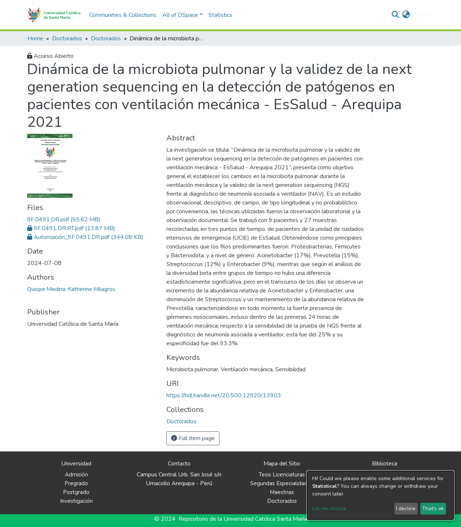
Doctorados (67, 38)
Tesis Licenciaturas (282, 474)
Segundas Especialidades (281, 483)
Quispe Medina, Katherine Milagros (71, 289)
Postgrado (76, 492)
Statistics (220, 15)
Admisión (76, 474)
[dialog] (380, 495)
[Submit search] (395, 15)
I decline (406, 508)
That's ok (433, 508)
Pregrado (76, 483)
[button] (406, 15)
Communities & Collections (122, 15)
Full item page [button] (193, 438)
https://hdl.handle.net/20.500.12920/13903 (223, 395)
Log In (421, 15)
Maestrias (282, 492)
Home (35, 38)
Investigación (76, 501)
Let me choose (329, 508)
